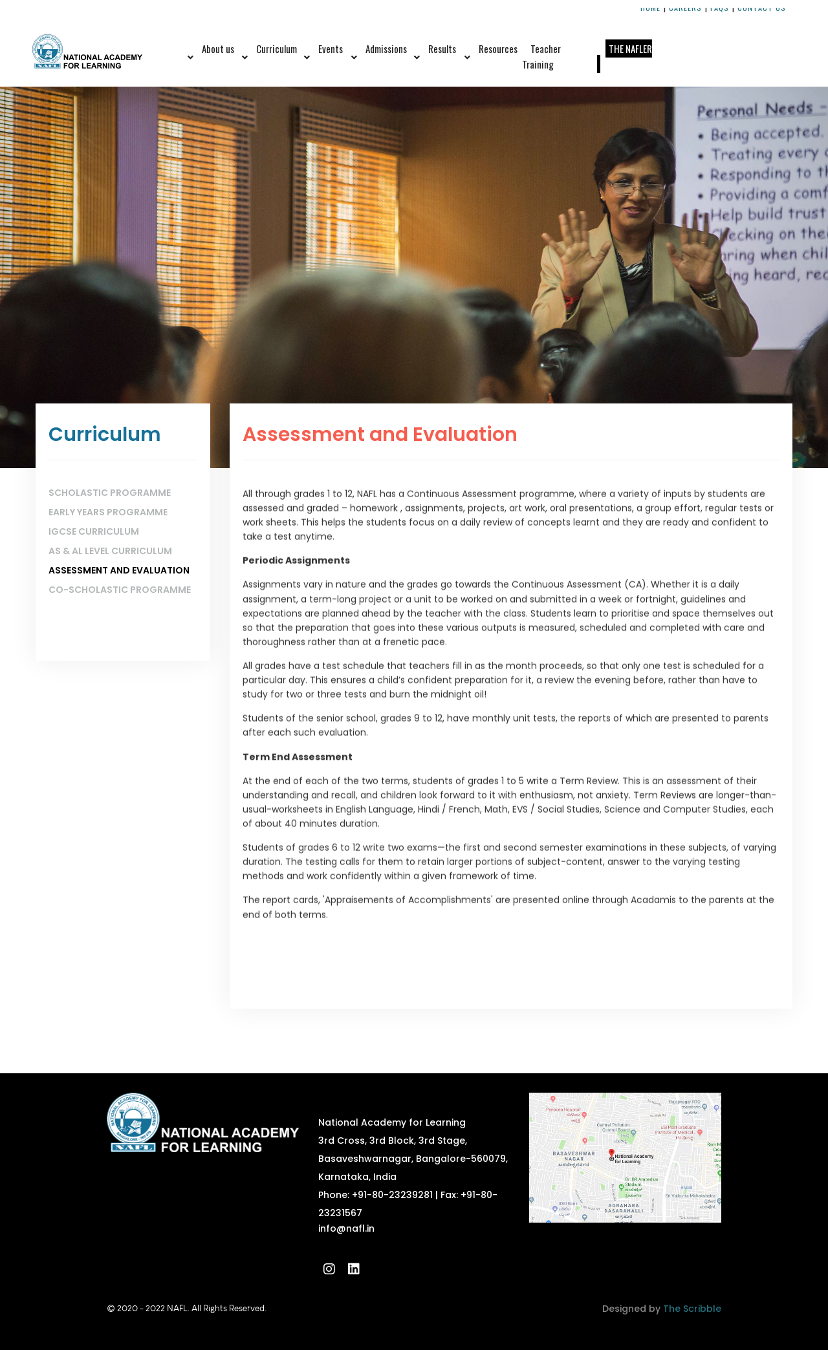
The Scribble (692, 1308)
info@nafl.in (346, 1228)
